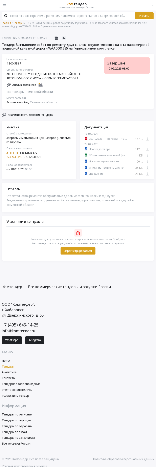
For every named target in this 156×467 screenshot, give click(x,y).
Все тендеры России (16, 443)
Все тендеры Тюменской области (29, 92)
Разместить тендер (15, 395)
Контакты (8, 378)
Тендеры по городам (16, 420)
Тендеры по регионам (17, 414)
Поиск (6, 360)
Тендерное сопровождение (21, 384)
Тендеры (8, 366)
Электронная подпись (17, 390)
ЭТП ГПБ (12, 152)
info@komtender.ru (18, 330)
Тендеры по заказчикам (18, 438)
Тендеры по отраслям (17, 426)
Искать (144, 16)
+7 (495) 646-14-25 (20, 325)
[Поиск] (6, 16)
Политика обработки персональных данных (123, 459)
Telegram (35, 340)
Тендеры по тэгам (14, 432)
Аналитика (9, 372)
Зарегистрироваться (78, 251)
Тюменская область (43, 102)
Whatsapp (11, 340)
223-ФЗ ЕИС (14, 157)
